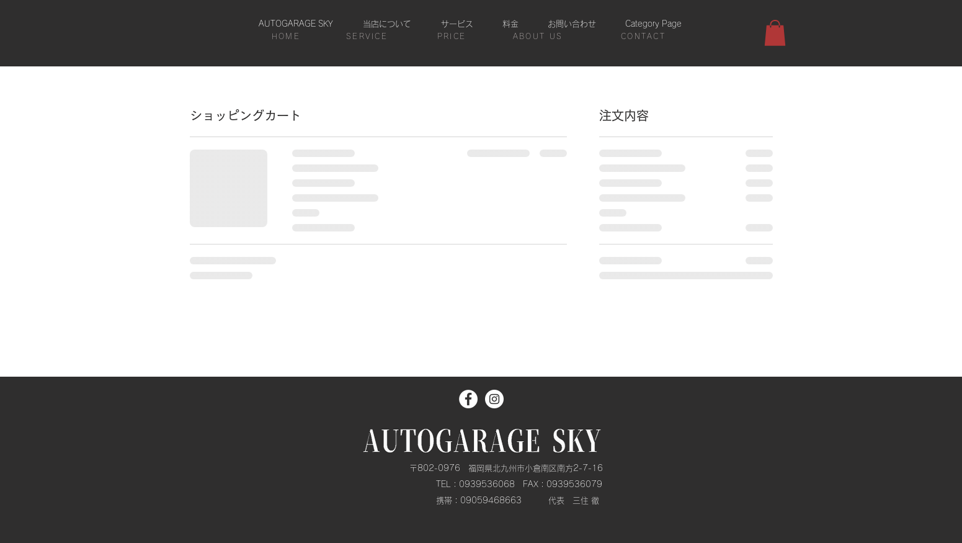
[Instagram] (494, 399)
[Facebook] (468, 399)
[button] (775, 33)
